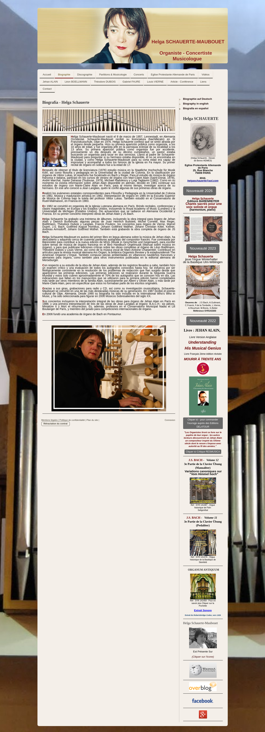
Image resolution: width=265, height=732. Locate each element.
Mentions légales (49, 420)
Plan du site (92, 420)
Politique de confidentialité (72, 420)
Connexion (170, 420)
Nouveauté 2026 (200, 191)
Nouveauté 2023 (203, 248)
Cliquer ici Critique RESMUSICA (203, 451)
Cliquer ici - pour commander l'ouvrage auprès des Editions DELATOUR (202, 423)
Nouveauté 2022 (203, 321)
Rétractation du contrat (56, 423)
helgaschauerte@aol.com (202, 180)
